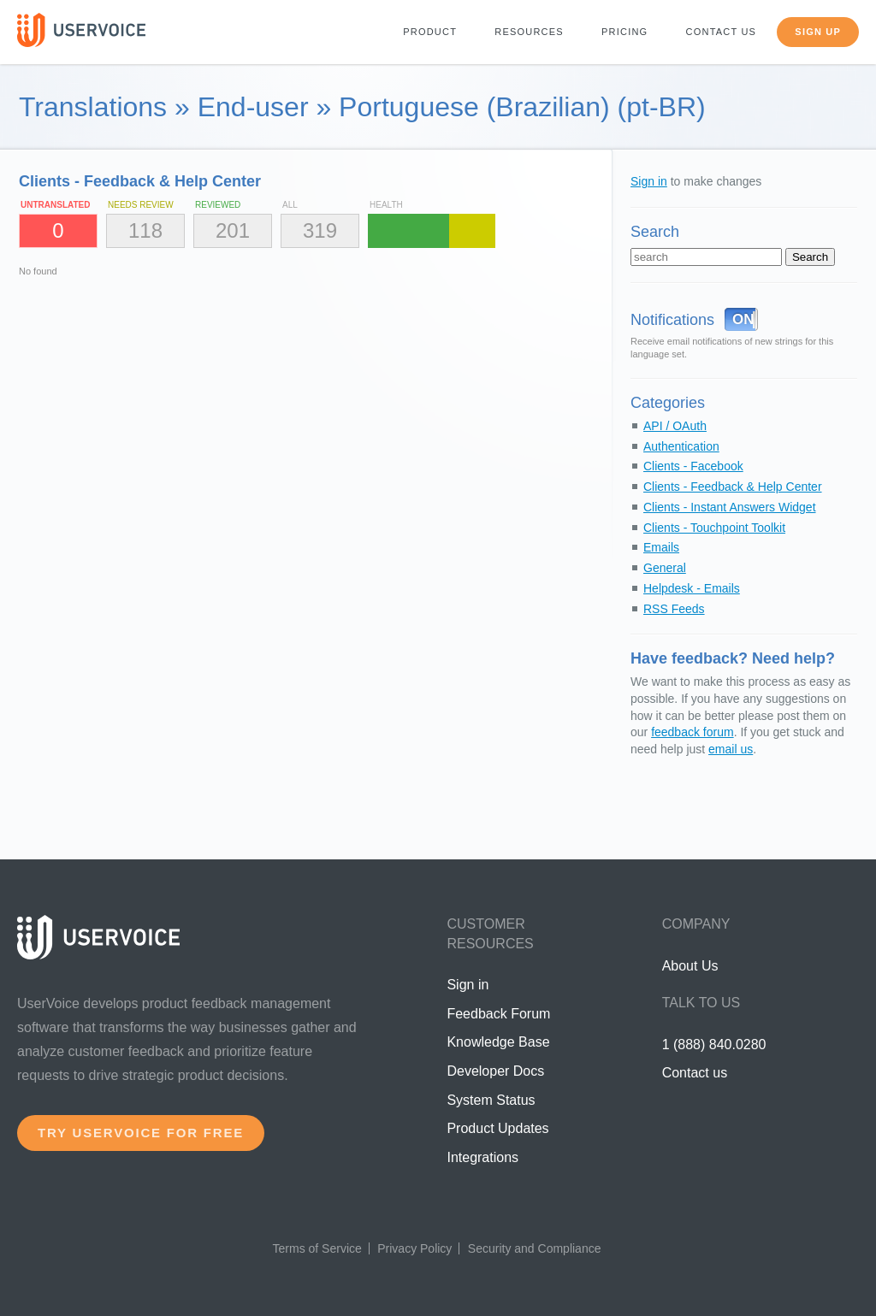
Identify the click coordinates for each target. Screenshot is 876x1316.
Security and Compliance (534, 1248)
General (664, 568)
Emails (661, 547)
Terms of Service (317, 1248)
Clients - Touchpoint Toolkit (714, 527)
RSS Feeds (674, 609)
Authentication (681, 446)
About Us (690, 966)
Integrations (482, 1157)
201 (233, 230)
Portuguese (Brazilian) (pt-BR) (522, 106)
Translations (93, 106)
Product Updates (497, 1128)
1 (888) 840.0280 (714, 1044)
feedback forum (692, 732)
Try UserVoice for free (141, 1132)
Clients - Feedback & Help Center (732, 486)
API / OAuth (675, 426)
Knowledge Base (498, 1042)
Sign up (818, 32)
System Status (491, 1100)
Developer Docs (495, 1071)
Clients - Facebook (693, 466)
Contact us (721, 32)
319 (320, 230)
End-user (253, 106)
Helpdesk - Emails (691, 588)
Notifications (672, 319)
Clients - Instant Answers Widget (729, 507)
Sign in (648, 181)
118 (145, 230)
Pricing (624, 32)
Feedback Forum (498, 1013)
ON (743, 319)
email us (730, 749)
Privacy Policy (414, 1248)
